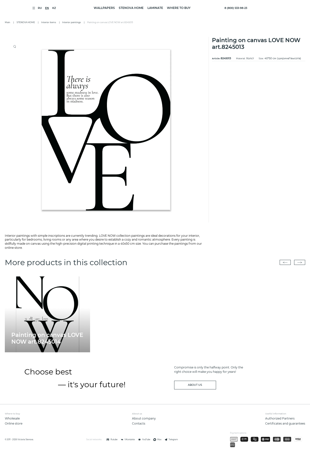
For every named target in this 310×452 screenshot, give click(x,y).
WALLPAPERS (104, 8)
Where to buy (179, 8)
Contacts (138, 423)
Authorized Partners (280, 418)
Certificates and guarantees (285, 423)
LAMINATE (155, 8)
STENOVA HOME (131, 8)
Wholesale (12, 418)
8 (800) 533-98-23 (235, 8)
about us (195, 384)
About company (144, 418)
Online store (13, 423)
